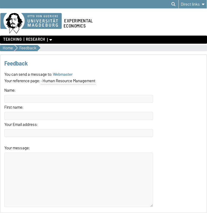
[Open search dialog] (173, 4)
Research (35, 39)
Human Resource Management (69, 81)
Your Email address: (20, 124)
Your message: (17, 148)
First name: (13, 107)
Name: (9, 90)
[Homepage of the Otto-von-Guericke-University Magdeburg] (31, 23)
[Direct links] (193, 4)
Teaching (12, 39)
